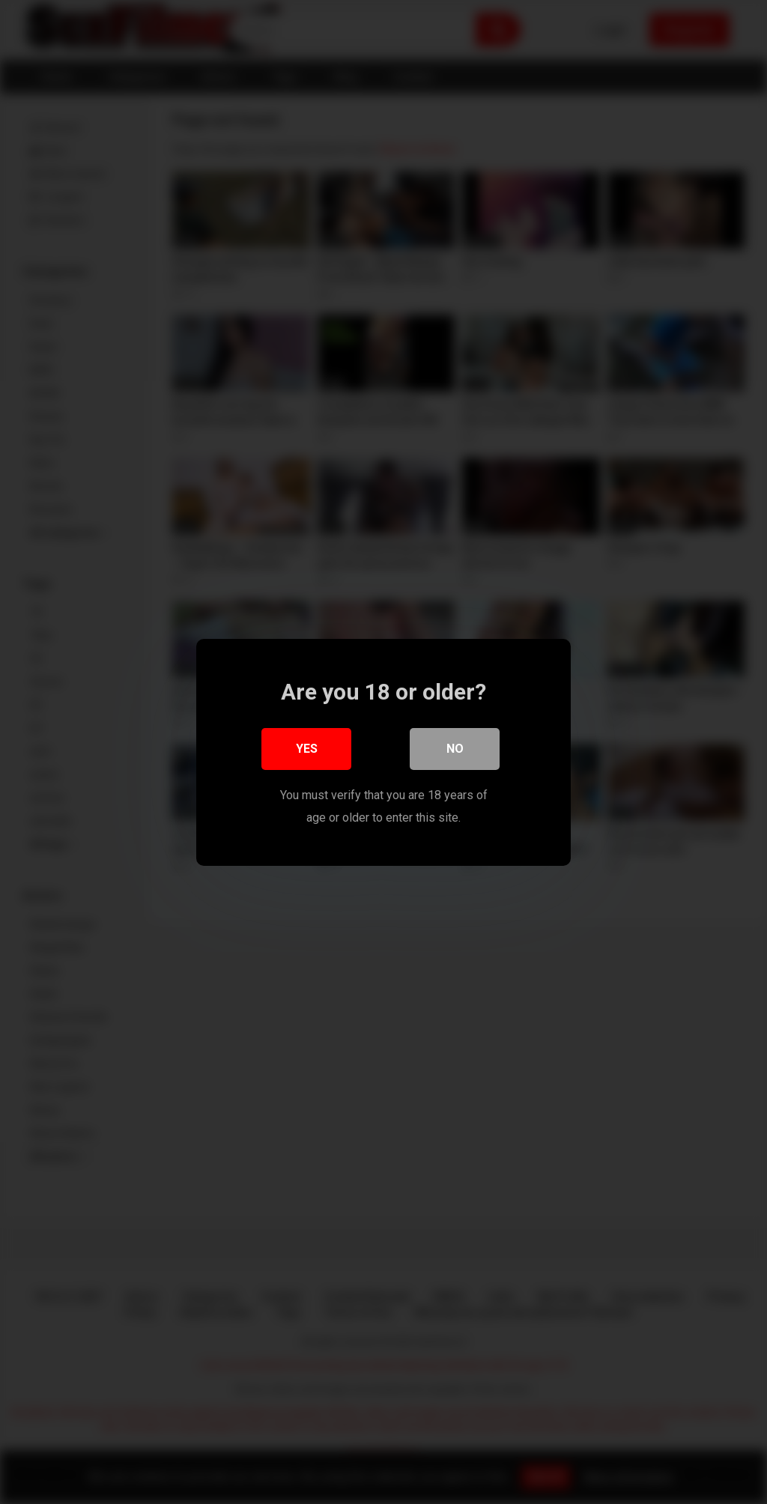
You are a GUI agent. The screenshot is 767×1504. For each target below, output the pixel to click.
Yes (307, 748)
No (455, 748)
